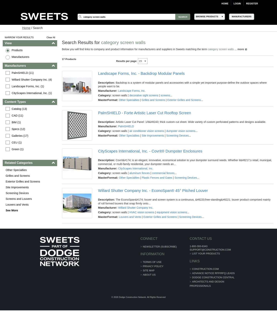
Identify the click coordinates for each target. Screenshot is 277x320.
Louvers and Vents (17, 204)
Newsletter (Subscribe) (160, 246)
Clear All (51, 37)
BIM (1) (16, 122)
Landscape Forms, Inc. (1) (28, 86)
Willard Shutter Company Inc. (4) (32, 79)
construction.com (205, 269)
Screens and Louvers (19, 198)
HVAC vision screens (141, 212)
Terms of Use (152, 262)
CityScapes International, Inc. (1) (32, 93)
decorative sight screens (143, 95)
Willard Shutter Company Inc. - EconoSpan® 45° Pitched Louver (153, 190)
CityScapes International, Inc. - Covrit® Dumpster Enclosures (150, 151)
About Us (149, 274)
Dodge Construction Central (213, 277)
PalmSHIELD (126, 126)
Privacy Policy (153, 266)
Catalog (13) (19, 108)
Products (17, 50)
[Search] (134, 17)
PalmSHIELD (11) (23, 72)
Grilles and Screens (18, 175)
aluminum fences (139, 173)
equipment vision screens (172, 212)
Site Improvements (17, 187)
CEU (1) (17, 142)
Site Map (149, 270)
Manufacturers (20, 56)
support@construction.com (210, 249)
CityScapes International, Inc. (135, 168)
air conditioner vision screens (146, 130)
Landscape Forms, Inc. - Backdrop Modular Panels (141, 73)
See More (12, 210)
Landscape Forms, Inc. (131, 90)
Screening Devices (17, 193)
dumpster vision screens (180, 130)
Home (224, 3)
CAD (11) (17, 115)
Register (252, 3)
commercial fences (163, 173)
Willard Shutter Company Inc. (135, 207)
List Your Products (206, 253)
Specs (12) (18, 129)
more (240, 49)
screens (165, 95)
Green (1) (18, 149)
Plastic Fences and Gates (157, 177)
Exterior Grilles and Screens (23, 181)
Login (237, 3)
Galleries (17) (20, 135)
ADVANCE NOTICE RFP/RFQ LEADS (213, 273)
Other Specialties (16, 170)
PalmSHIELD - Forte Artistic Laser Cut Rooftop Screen (144, 113)
